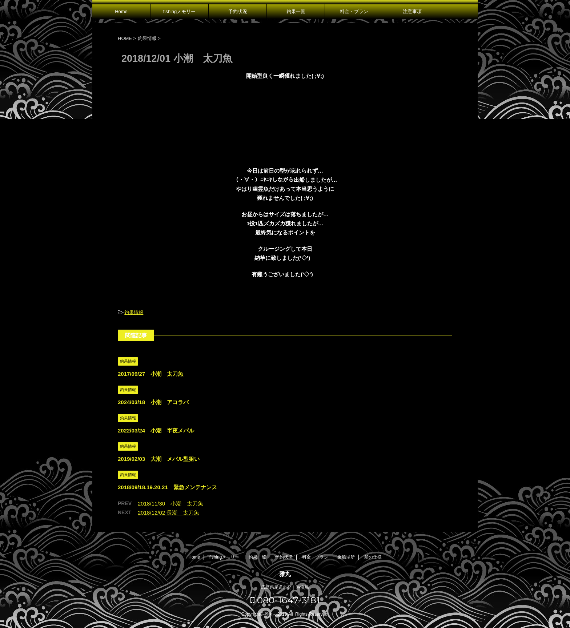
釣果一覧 (295, 11)
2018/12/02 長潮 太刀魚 (168, 513)
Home (121, 11)
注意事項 (412, 11)
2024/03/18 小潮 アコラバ (153, 402)
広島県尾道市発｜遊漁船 (285, 587)
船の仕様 (373, 557)
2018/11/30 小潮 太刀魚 (170, 503)
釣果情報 (133, 312)
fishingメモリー (179, 11)
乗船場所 (346, 557)
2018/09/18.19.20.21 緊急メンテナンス (167, 487)
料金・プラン (354, 11)
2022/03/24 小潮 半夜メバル (156, 430)
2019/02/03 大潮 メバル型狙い (159, 459)
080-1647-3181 (285, 600)
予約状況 (237, 11)
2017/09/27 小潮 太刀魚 (150, 374)
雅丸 (285, 574)
